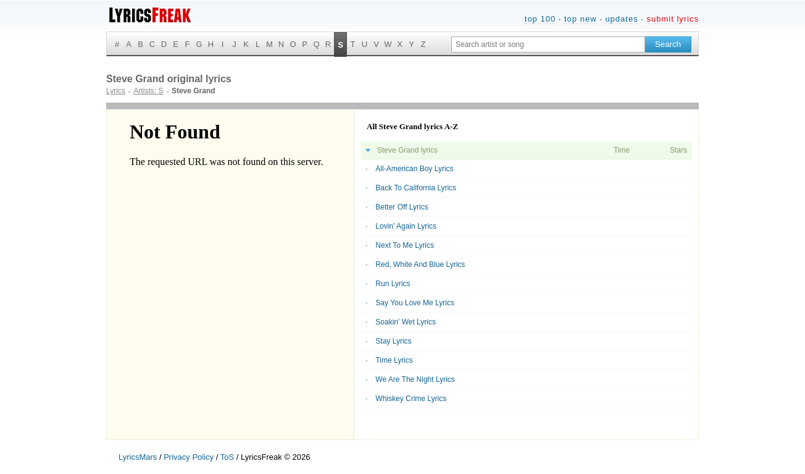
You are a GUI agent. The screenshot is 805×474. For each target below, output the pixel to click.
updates (621, 18)
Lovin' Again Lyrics (405, 226)
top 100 (540, 18)
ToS (227, 457)
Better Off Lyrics (401, 207)
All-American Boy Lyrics (414, 168)
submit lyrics (672, 18)
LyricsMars (138, 457)
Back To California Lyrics (415, 188)
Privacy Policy (189, 457)
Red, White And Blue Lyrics (420, 264)
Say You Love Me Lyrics (414, 302)
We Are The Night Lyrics (415, 379)
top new (580, 18)
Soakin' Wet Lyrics (405, 322)
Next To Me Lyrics (404, 245)
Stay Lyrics (393, 341)
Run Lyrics (392, 283)
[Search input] (548, 44)
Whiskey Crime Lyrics (410, 398)
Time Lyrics (393, 360)
